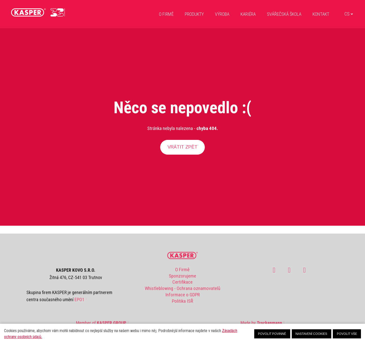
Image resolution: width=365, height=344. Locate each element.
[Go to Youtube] (289, 272)
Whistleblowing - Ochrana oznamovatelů (182, 290)
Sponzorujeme (182, 278)
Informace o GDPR (182, 297)
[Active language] (340, 15)
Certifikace (182, 284)
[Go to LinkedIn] (304, 272)
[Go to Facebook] (274, 272)
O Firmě (182, 272)
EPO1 (79, 302)
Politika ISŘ (182, 303)
